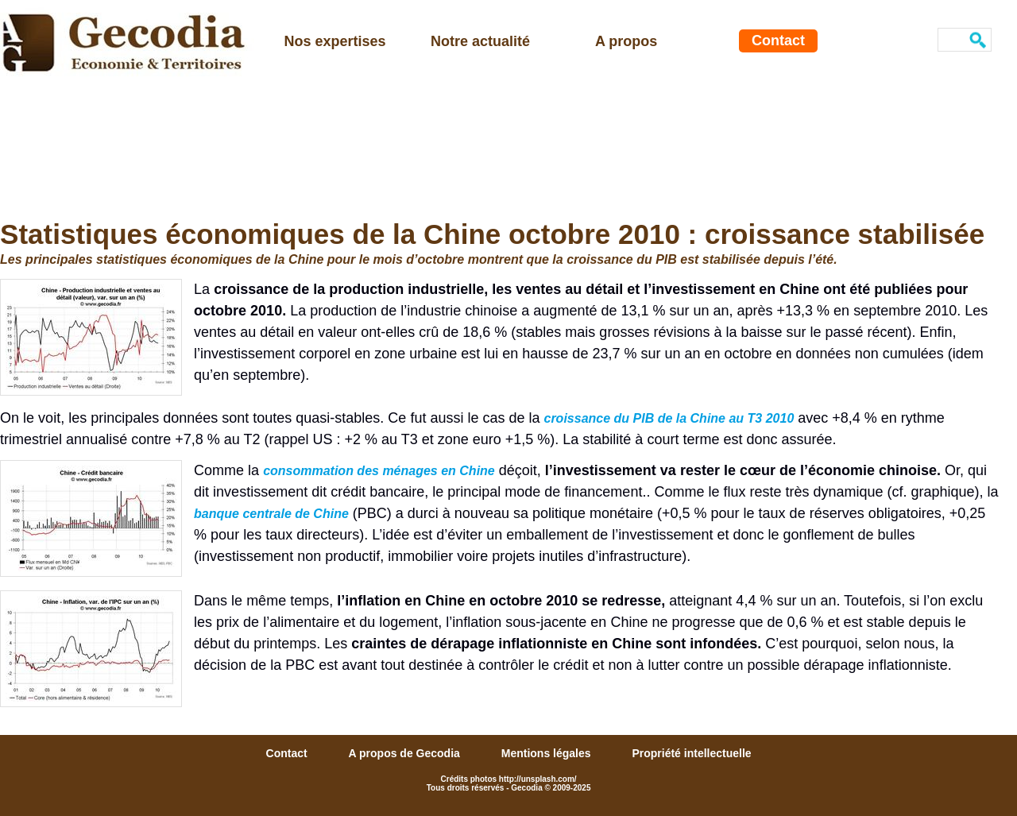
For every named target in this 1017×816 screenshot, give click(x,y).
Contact (778, 40)
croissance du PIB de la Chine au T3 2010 (668, 418)
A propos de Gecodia (406, 753)
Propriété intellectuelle (691, 753)
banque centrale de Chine (271, 513)
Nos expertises (335, 41)
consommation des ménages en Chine (379, 471)
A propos (626, 41)
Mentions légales (547, 753)
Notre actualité (480, 41)
